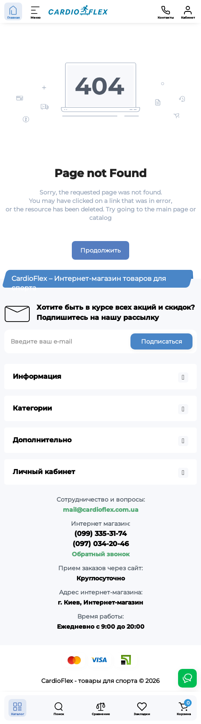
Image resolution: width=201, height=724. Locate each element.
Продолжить (100, 250)
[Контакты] (166, 11)
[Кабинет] (188, 11)
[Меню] (35, 11)
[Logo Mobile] (78, 11)
